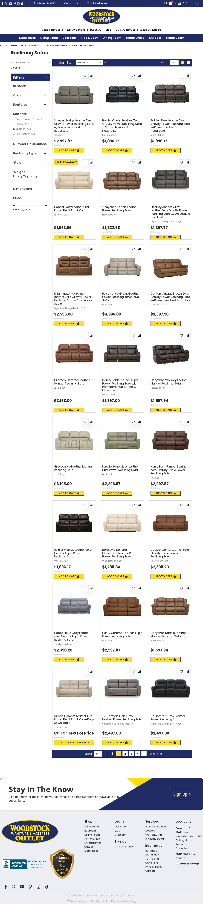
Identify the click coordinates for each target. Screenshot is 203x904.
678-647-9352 (44, 3)
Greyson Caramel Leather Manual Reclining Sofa (72, 381)
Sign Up (182, 794)
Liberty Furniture (159, 304)
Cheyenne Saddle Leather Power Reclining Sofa (120, 208)
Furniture (17, 45)
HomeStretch (109, 214)
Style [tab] (30, 162)
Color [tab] (30, 95)
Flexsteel (59, 135)
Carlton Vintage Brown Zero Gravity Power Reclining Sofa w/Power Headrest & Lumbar (170, 297)
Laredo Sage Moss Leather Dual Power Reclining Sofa (120, 468)
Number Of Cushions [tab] (30, 144)
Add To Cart (69, 150)
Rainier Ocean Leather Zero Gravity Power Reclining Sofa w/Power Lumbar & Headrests (122, 125)
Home (3, 45)
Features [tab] (30, 104)
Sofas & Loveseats (58, 45)
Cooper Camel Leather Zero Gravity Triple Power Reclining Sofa (170, 553)
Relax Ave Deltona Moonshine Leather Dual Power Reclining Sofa (118, 553)
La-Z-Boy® (59, 387)
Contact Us (71, 3)
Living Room (35, 45)
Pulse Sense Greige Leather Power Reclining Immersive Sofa (120, 297)
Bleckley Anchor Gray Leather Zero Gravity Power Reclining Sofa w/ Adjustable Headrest (170, 212)
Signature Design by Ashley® (166, 221)
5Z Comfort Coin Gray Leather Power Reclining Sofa (122, 717)
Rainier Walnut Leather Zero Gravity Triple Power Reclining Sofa (73, 553)
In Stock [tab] (30, 86)
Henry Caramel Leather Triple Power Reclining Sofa (122, 634)
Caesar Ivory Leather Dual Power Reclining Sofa (72, 208)
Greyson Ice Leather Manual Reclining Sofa (73, 468)
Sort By (64, 62)
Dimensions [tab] (30, 189)
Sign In (199, 3)
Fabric (23, 124)
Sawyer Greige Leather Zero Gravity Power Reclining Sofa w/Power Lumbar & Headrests (74, 125)
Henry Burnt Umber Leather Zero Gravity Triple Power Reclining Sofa (169, 470)
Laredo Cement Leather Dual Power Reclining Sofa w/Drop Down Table (74, 719)
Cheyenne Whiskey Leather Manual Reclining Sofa (169, 381)
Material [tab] (30, 114)
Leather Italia (109, 474)
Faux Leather (26, 133)
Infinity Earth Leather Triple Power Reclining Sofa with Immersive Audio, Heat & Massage (120, 385)
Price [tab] (30, 198)
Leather (24, 128)
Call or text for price (74, 742)
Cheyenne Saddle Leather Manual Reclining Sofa (168, 634)
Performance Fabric (30, 119)
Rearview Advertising (123, 901)
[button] (85, 76)
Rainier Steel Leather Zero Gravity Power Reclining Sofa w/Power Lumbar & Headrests (170, 125)
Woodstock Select (112, 560)
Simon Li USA (61, 214)
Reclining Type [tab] (30, 153)
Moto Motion (109, 135)
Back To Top (156, 753)
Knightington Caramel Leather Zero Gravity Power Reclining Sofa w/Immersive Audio (73, 298)
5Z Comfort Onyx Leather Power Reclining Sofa (168, 717)
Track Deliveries (97, 3)
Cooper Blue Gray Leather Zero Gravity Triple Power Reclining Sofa (72, 636)
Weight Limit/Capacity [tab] (30, 174)
